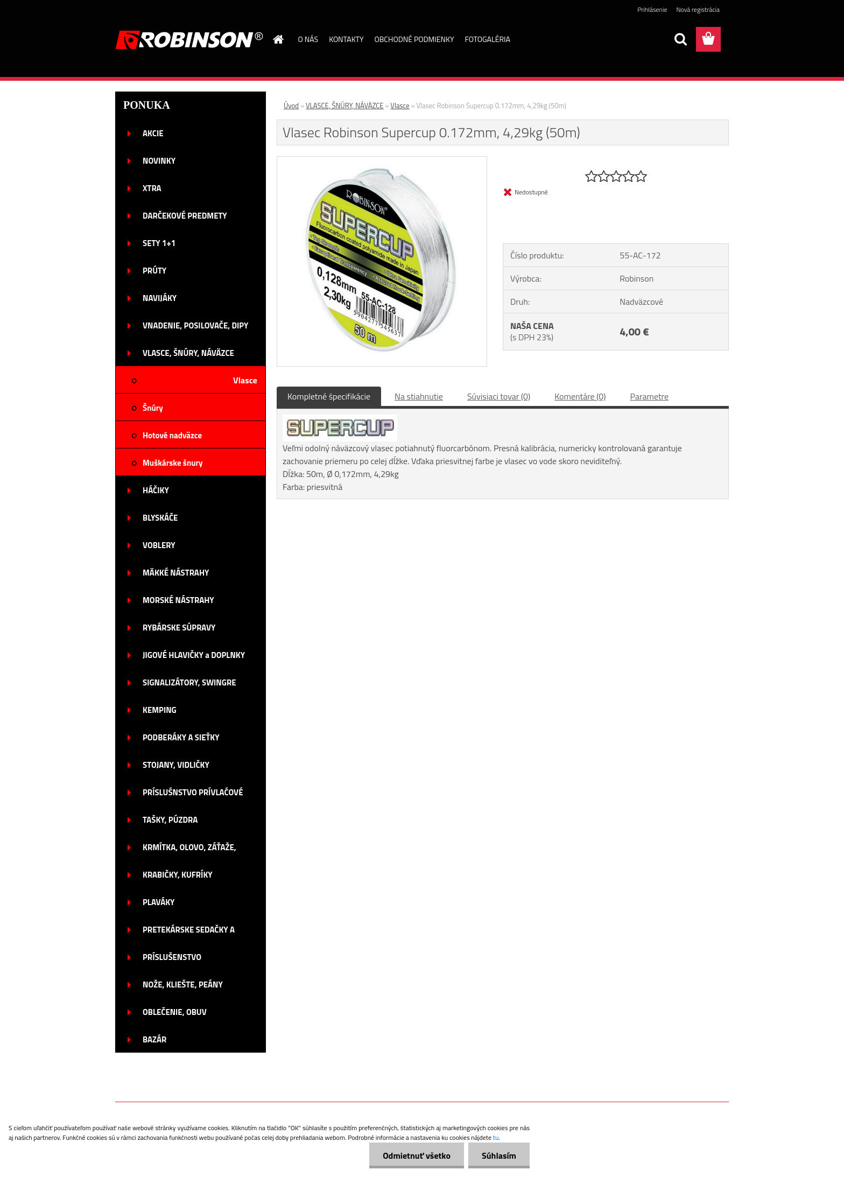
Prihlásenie (652, 9)
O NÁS (308, 39)
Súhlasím (499, 1155)
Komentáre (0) (580, 396)
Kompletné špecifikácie (328, 396)
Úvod (291, 105)
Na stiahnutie (419, 396)
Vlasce (399, 105)
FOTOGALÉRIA (487, 39)
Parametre (649, 396)
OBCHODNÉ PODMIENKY (414, 39)
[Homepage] (277, 39)
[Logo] (189, 40)
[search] (680, 39)
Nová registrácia (698, 9)
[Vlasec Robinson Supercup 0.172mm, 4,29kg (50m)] (382, 161)
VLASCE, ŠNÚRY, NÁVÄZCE (345, 105)
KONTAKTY (346, 39)
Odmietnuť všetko (417, 1155)
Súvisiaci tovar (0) (498, 396)
